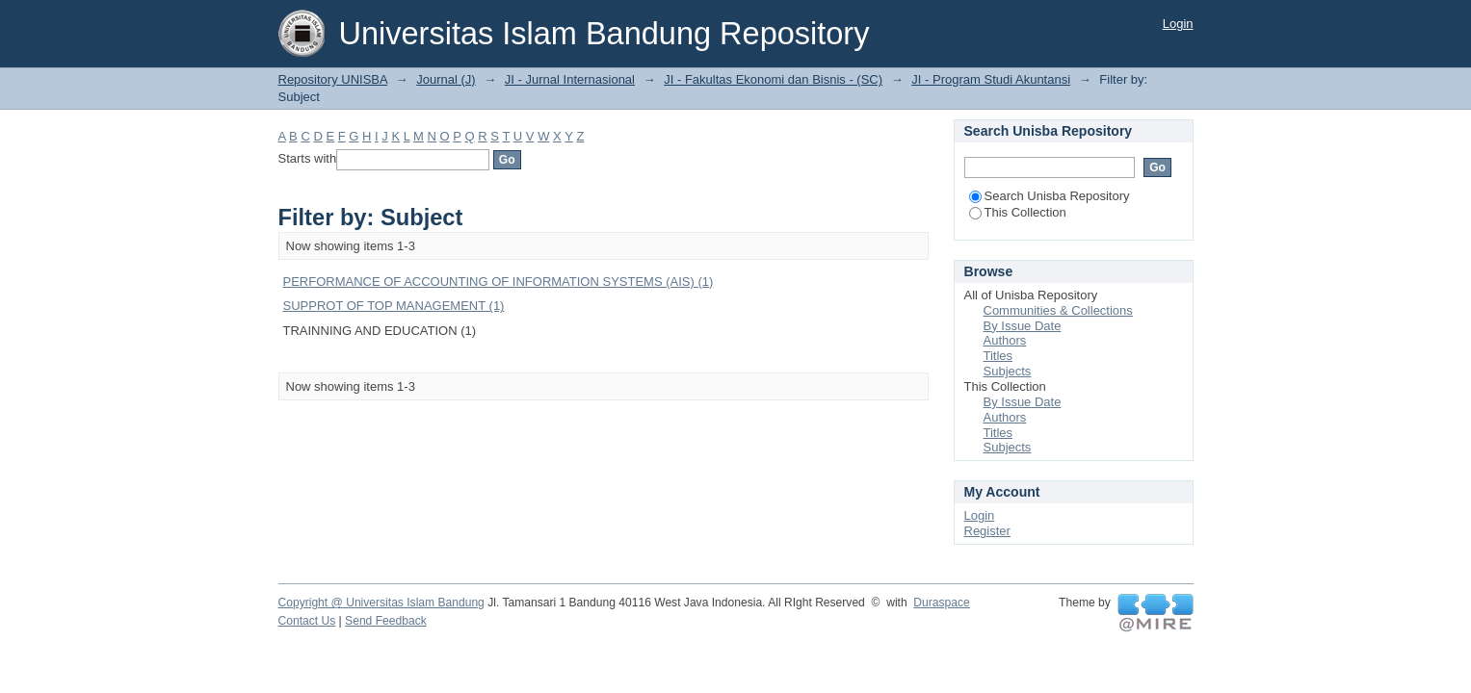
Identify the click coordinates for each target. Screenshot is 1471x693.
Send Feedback (386, 621)
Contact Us (307, 621)
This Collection (1017, 212)
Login (1178, 23)
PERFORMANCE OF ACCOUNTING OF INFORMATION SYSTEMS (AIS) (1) (498, 281)
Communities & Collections (1058, 310)
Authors (1005, 340)
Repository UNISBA (332, 79)
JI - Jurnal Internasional (570, 79)
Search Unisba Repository (1049, 196)
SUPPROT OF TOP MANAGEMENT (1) (394, 305)
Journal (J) (445, 79)
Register (987, 531)
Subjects (1008, 371)
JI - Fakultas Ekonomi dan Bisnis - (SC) (773, 79)
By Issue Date (1023, 326)
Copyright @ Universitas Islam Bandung (381, 602)
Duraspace (941, 602)
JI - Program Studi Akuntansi (990, 79)
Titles (998, 355)
